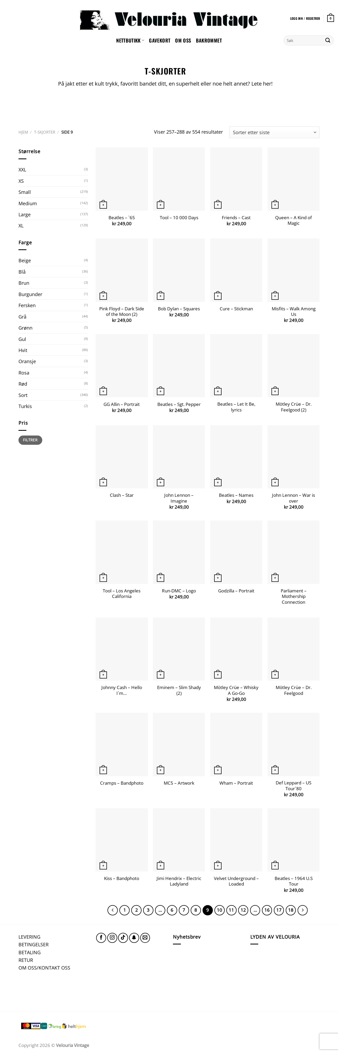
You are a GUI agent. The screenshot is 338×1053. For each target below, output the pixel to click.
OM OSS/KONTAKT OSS (44, 967)
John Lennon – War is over (293, 498)
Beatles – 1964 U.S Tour (294, 881)
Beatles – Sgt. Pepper (179, 404)
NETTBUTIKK (130, 40)
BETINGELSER (33, 944)
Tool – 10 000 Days (179, 218)
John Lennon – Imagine (179, 498)
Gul (22, 339)
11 (231, 910)
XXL (22, 169)
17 (278, 910)
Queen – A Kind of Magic (293, 220)
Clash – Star (122, 495)
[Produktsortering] (274, 132)
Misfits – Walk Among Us (294, 311)
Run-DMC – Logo (179, 591)
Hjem (23, 132)
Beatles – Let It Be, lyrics (236, 407)
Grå (22, 316)
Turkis (25, 406)
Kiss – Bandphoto (121, 878)
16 (267, 910)
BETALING (29, 952)
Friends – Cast (236, 218)
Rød (22, 383)
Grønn (25, 327)
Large (24, 214)
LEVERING (29, 936)
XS (21, 180)
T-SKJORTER (44, 132)
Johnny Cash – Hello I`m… (121, 690)
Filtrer (30, 439)
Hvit (22, 350)
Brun (23, 282)
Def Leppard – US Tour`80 (293, 785)
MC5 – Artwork (179, 783)
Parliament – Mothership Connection (294, 596)
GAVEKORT (159, 40)
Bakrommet (209, 40)
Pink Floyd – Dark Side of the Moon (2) (121, 311)
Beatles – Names (236, 495)
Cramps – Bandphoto (121, 783)
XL (21, 225)
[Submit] (328, 40)
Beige (24, 260)
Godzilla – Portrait (236, 591)
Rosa (23, 372)
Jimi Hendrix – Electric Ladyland (179, 881)
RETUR (25, 960)
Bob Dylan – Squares (179, 309)
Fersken (27, 305)
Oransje (27, 361)
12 (243, 910)
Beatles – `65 (122, 218)
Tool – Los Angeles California (121, 593)
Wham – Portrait (236, 783)
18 (290, 910)
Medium (27, 203)
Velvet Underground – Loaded (236, 881)
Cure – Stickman (236, 309)
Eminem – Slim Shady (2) (179, 690)
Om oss (183, 40)
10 (219, 910)
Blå (22, 271)
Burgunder (30, 294)
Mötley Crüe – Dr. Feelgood (294, 690)
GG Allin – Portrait (122, 404)
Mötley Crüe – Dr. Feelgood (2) (294, 407)
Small (24, 192)
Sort (22, 395)
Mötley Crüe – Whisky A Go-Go (236, 690)
